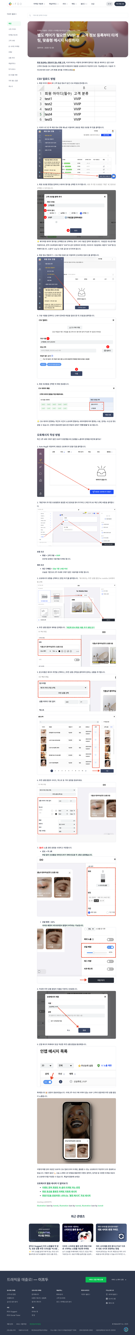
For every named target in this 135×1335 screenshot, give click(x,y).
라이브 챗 (35, 1312)
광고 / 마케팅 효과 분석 (63, 1302)
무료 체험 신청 (120, 4)
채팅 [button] (73, 4)
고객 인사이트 (60, 1298)
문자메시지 (35, 1294)
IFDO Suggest (12, 1312)
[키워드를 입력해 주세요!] (78, 15)
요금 (92, 4)
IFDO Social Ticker (13, 1315)
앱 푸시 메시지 (36, 1302)
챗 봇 (33, 1315)
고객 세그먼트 (11, 1294)
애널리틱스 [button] (53, 4)
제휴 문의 (10, 1324)
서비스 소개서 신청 (117, 1280)
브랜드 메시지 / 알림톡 (39, 1298)
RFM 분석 (59, 1294)
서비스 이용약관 (21, 1324)
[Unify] (15, 4)
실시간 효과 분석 (12, 1302)
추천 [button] (64, 4)
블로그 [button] (83, 4)
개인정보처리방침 (35, 1324)
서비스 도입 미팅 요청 (96, 1280)
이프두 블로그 (85, 1294)
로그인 (109, 4)
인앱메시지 (10, 1298)
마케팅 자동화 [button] (38, 4)
